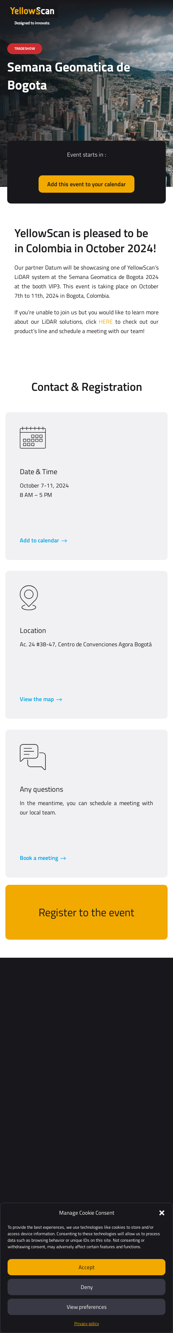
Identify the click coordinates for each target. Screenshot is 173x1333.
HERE (106, 321)
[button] (161, 1212)
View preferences (87, 1307)
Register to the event (86, 912)
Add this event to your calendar (86, 184)
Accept (86, 1267)
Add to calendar (39, 540)
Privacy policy (86, 1323)
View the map (37, 699)
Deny (87, 1287)
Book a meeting (39, 857)
